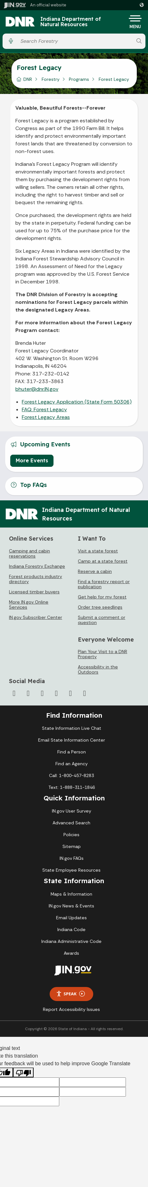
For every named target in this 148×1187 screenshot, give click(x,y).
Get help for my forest (102, 597)
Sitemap (71, 846)
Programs (79, 79)
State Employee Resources (71, 870)
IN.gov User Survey (71, 811)
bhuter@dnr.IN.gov (36, 389)
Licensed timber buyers (34, 592)
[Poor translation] (23, 1072)
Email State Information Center (71, 740)
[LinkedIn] (70, 693)
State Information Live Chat (71, 728)
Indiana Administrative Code (71, 941)
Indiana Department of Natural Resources (70, 21)
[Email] (84, 693)
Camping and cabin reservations (29, 553)
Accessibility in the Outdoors (98, 669)
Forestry (51, 79)
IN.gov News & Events (71, 906)
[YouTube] (56, 693)
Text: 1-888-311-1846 (71, 787)
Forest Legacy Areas (46, 417)
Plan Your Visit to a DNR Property (102, 654)
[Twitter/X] (28, 693)
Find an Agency (71, 764)
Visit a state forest (98, 551)
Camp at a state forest (102, 561)
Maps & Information (71, 894)
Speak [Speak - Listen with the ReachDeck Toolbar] (70, 994)
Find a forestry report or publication (104, 584)
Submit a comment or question (101, 619)
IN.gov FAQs (72, 858)
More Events (32, 460)
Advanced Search (71, 823)
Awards (71, 953)
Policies (71, 834)
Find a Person (71, 752)
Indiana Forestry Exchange (37, 566)
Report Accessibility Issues (71, 1009)
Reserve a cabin (95, 571)
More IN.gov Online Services (28, 604)
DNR (27, 79)
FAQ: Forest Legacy (44, 409)
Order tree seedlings (100, 607)
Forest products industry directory (35, 579)
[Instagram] (42, 693)
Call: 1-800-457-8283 (71, 775)
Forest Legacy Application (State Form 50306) (77, 401)
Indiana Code (71, 929)
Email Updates (71, 918)
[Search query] (75, 41)
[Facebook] (14, 693)
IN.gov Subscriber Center (35, 617)
